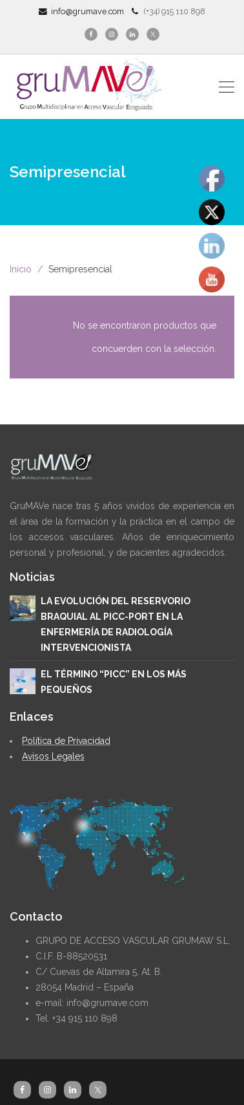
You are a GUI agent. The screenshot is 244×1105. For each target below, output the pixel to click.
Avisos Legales (53, 756)
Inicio (21, 269)
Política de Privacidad (66, 741)
